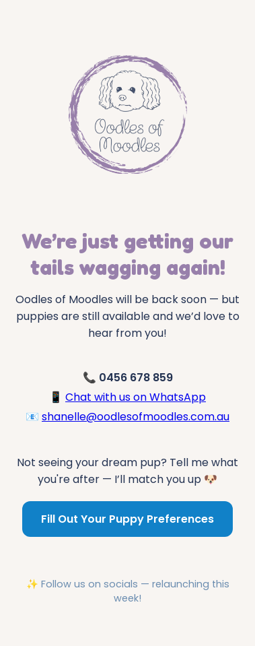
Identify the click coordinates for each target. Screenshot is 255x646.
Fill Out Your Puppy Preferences (127, 519)
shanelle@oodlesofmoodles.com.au (135, 416)
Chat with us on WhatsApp (135, 397)
